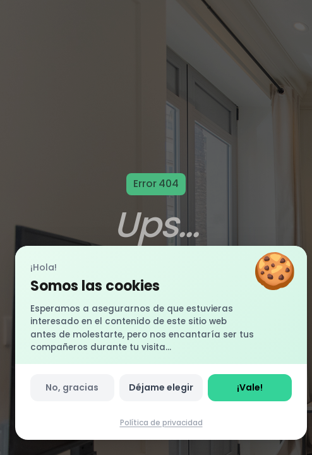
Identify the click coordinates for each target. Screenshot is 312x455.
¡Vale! (250, 387)
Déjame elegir (161, 387)
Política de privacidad (161, 422)
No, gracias (72, 387)
